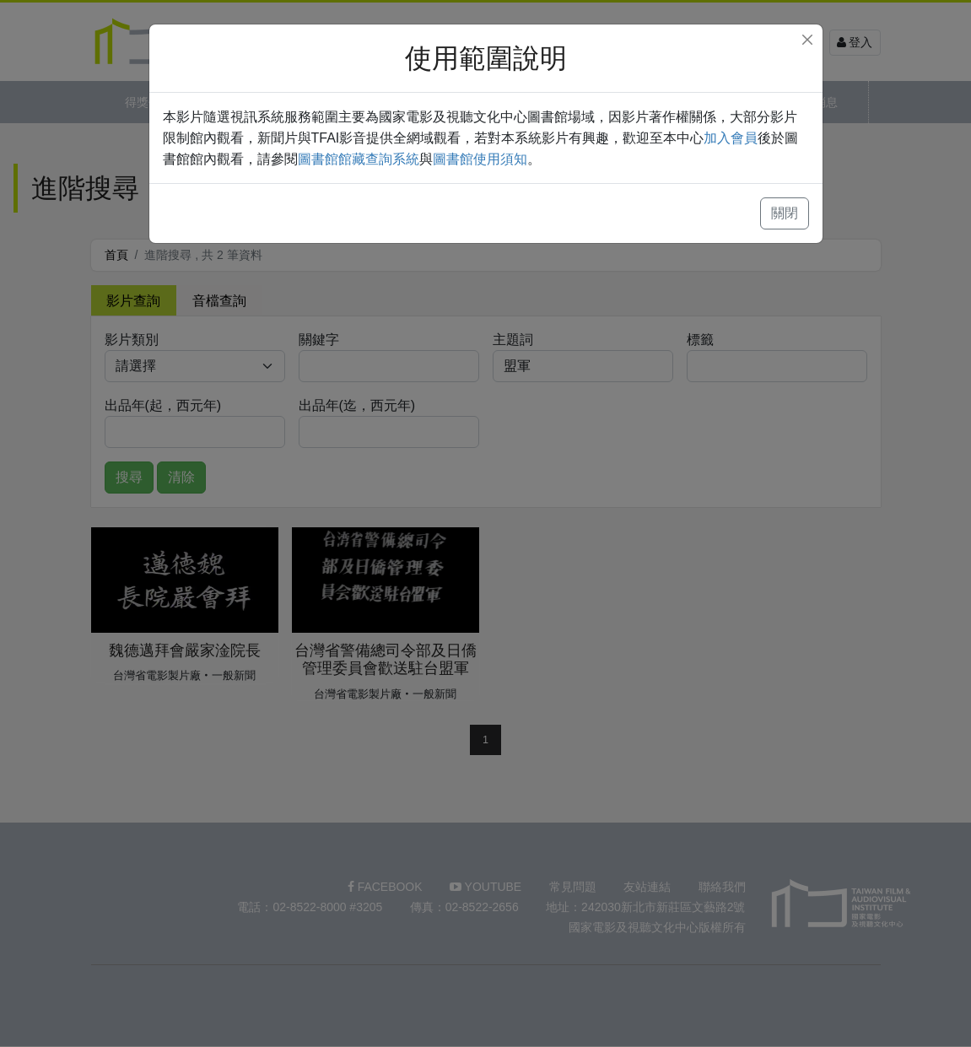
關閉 (784, 213)
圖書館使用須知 (480, 159)
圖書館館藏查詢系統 (358, 159)
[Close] (807, 39)
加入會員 (731, 138)
